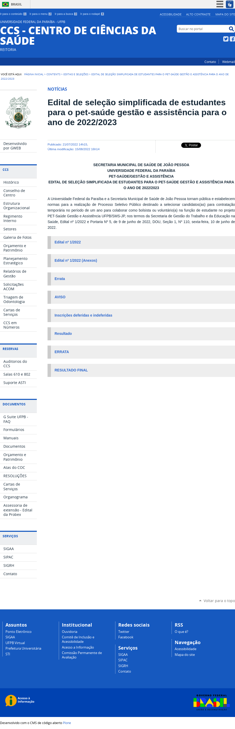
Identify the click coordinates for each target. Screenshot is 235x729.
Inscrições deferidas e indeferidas (83, 315)
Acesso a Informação (78, 647)
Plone (67, 723)
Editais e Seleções (75, 74)
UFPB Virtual (15, 643)
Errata (60, 279)
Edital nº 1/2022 (68, 242)
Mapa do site (225, 14)
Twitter (225, 39)
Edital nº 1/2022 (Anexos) (76, 261)
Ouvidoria (69, 631)
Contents (53, 74)
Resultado (63, 334)
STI (7, 654)
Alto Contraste (198, 14)
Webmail (228, 62)
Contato (210, 62)
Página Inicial (33, 74)
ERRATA (62, 352)
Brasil (16, 4)
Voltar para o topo (219, 600)
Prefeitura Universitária (23, 648)
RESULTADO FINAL (71, 370)
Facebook (232, 39)
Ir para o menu (41, 13)
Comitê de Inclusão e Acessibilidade (78, 639)
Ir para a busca (66, 13)
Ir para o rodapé (92, 13)
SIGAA (10, 637)
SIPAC (122, 660)
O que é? (181, 631)
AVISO (60, 297)
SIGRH (123, 666)
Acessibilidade (170, 14)
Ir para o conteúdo (13, 13)
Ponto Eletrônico (18, 631)
